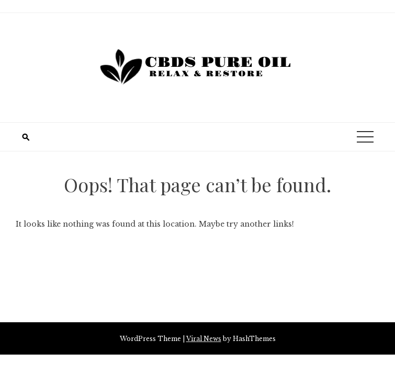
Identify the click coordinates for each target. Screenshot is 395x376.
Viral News (203, 339)
